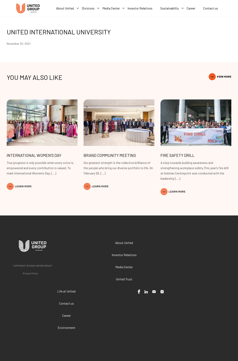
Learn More (23, 180)
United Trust (124, 279)
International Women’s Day (34, 155)
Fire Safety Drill (177, 155)
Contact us (66, 303)
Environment (66, 327)
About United (124, 243)
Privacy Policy (30, 273)
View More (224, 76)
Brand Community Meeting (110, 155)
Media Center (124, 267)
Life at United (66, 291)
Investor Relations (124, 255)
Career (66, 315)
